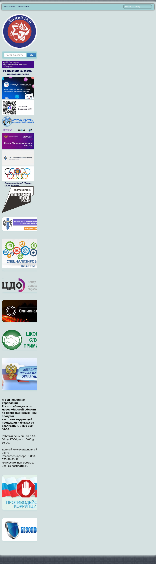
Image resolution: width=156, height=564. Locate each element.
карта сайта (23, 6)
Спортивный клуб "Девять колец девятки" (18, 184)
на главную (9, 6)
